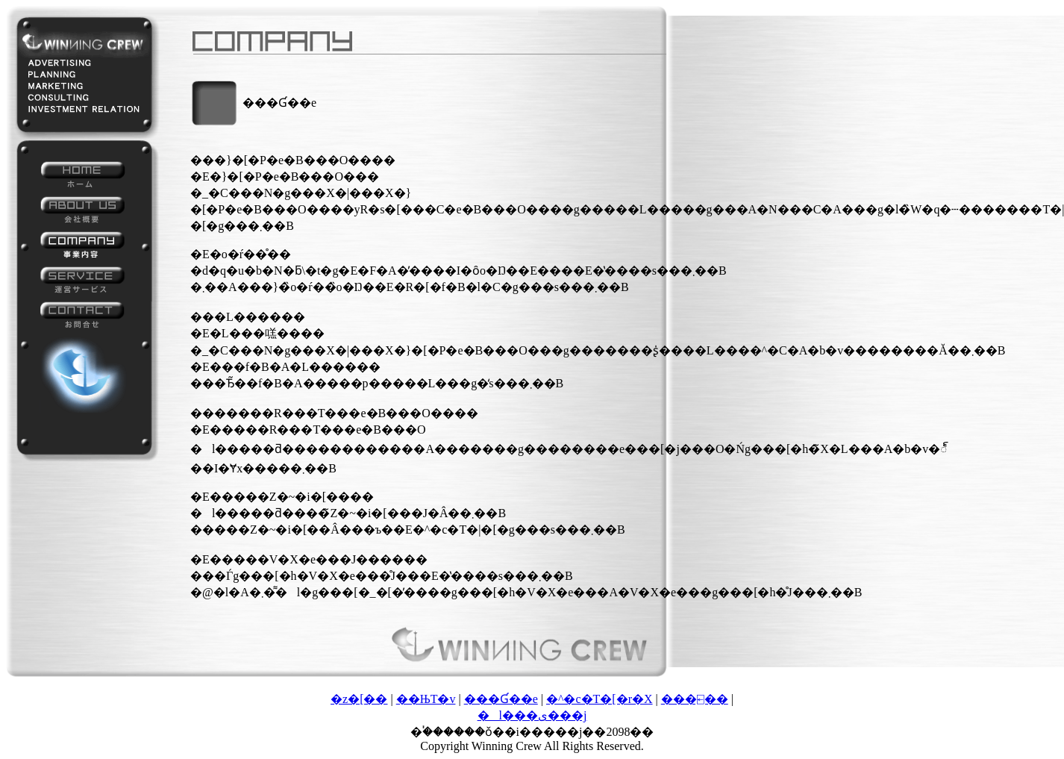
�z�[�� (359, 699)
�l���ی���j (532, 715)
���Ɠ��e (501, 699)
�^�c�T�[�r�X (599, 699)
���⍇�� (694, 699)
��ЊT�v (426, 699)
